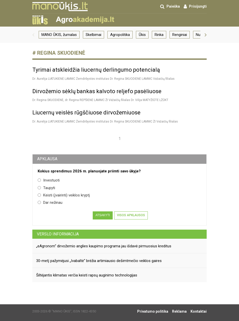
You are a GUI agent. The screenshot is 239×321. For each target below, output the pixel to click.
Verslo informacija (58, 234)
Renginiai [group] (179, 34)
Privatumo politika (152, 311)
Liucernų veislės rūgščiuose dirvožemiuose (86, 112)
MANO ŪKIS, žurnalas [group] (59, 34)
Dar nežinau (50, 202)
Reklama (179, 311)
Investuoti (49, 180)
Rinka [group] (159, 34)
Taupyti (46, 188)
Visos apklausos (131, 215)
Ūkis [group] (142, 34)
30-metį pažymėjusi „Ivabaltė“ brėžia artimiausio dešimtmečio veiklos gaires (99, 260)
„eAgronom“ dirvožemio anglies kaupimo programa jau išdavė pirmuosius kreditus (103, 246)
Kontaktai (198, 311)
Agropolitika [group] (120, 34)
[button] (33, 34)
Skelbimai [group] (93, 34)
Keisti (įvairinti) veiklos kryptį (64, 195)
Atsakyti (102, 215)
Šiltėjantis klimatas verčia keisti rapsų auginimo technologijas (86, 275)
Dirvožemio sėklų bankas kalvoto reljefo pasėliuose (96, 91)
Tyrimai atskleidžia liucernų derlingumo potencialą (96, 70)
